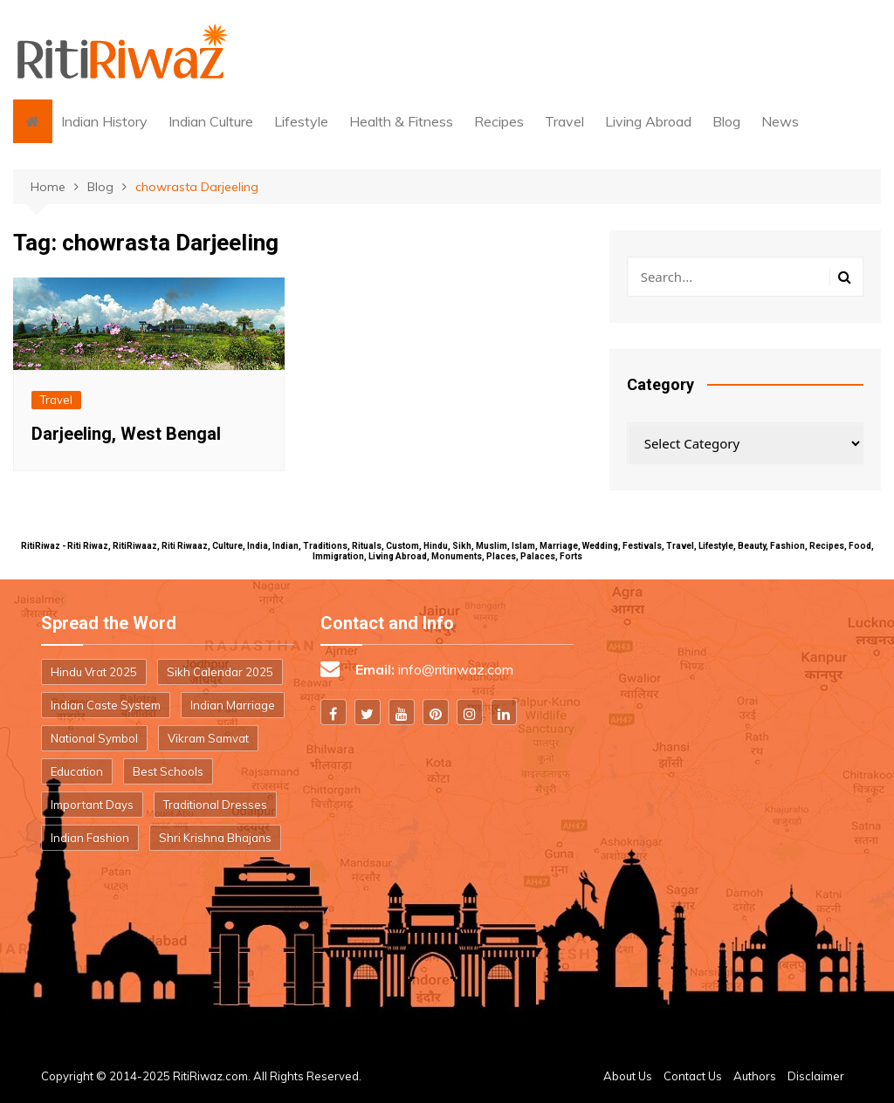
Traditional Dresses (215, 805)
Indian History (104, 121)
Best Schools (168, 771)
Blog (726, 121)
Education (77, 771)
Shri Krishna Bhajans (215, 838)
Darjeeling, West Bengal (126, 433)
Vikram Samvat (208, 738)
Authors (754, 1076)
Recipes (499, 121)
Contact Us (693, 1076)
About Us (627, 1076)
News (780, 121)
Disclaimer (815, 1076)
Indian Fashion (90, 838)
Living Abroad (648, 121)
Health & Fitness (401, 121)
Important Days (92, 805)
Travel (564, 121)
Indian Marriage (232, 705)
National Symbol (94, 738)
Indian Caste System (106, 705)
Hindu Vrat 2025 (94, 672)
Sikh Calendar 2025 (220, 672)
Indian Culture (210, 121)
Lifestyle (301, 121)
